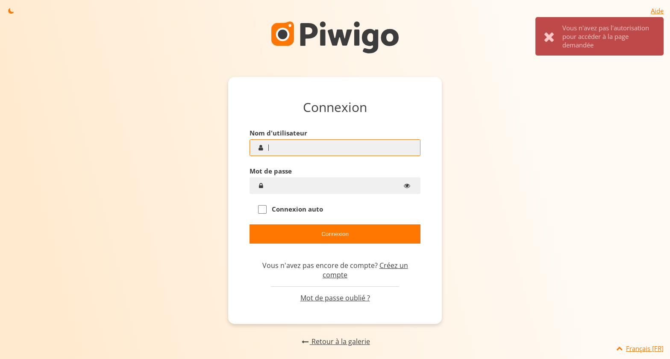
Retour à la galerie (335, 341)
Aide (657, 10)
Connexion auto (290, 209)
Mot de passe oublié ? (335, 298)
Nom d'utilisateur (278, 133)
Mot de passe (271, 171)
